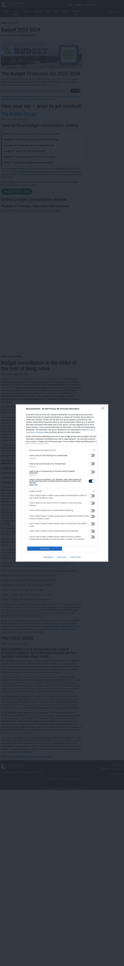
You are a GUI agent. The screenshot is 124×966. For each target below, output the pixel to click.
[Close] (103, 409)
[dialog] (62, 483)
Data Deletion (48, 557)
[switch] (92, 455)
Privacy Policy (75, 557)
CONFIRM (44, 549)
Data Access (62, 557)
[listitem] (62, 450)
